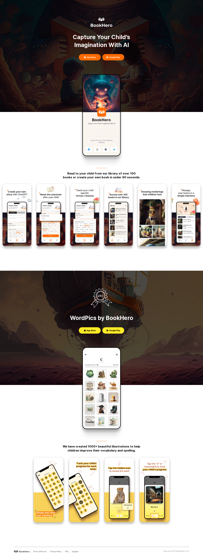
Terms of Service (39, 551)
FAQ (66, 551)
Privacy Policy (55, 551)
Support (75, 551)
